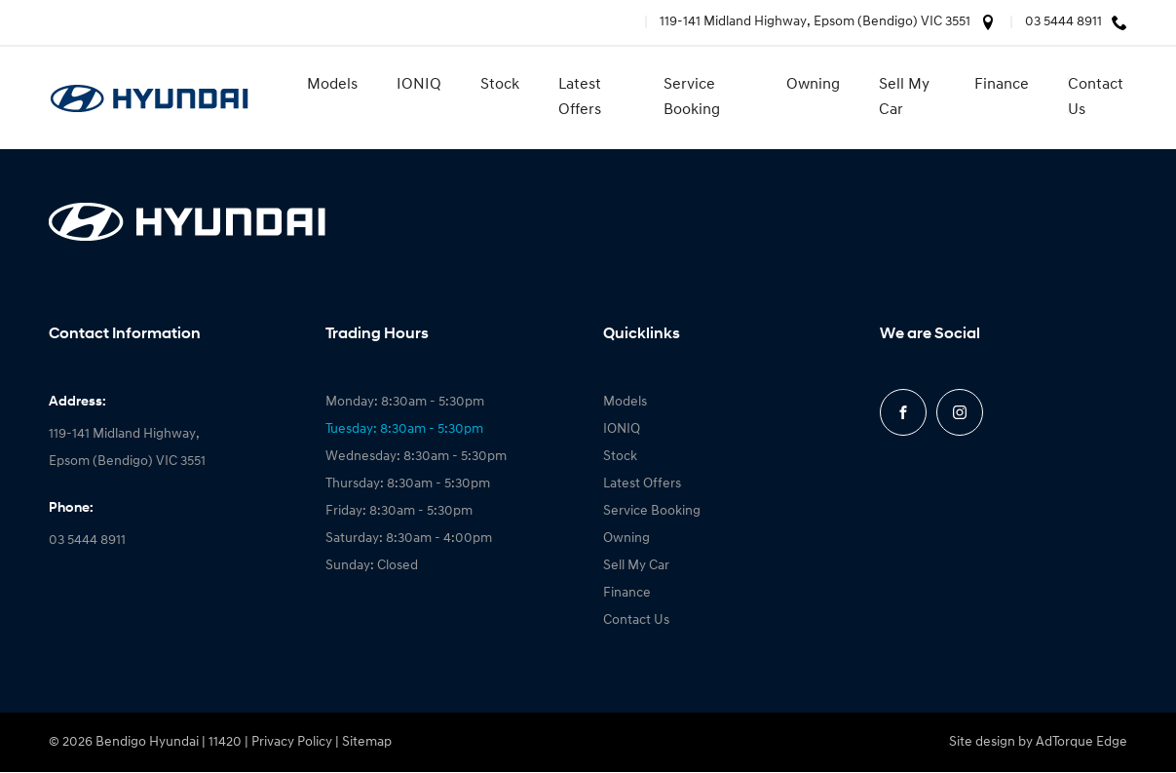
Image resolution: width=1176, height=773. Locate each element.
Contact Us (1095, 97)
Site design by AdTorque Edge (1038, 742)
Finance (1001, 85)
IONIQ (419, 85)
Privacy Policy (291, 742)
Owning (813, 85)
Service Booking (692, 97)
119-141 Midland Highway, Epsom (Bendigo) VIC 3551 (815, 22)
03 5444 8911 (1063, 22)
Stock (499, 85)
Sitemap (367, 742)
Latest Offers (579, 97)
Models (332, 85)
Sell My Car (904, 97)
